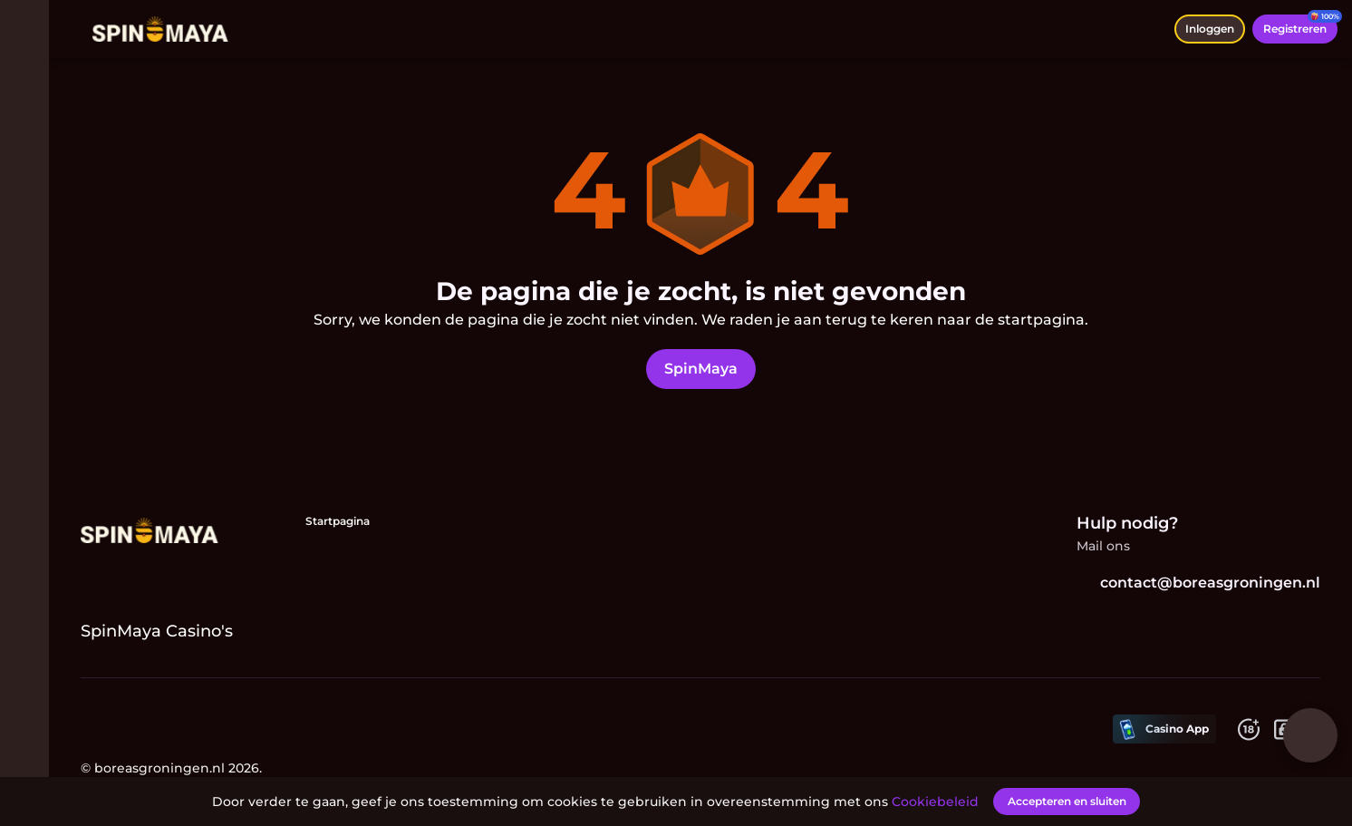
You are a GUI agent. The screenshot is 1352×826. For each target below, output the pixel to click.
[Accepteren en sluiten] (1067, 800)
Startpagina (342, 521)
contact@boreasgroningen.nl (1203, 582)
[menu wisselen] (29, 29)
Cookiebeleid (938, 800)
